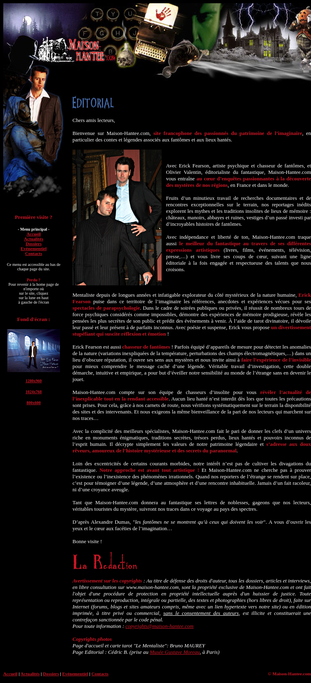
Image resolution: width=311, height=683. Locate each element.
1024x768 (34, 392)
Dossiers (34, 243)
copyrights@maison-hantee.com (160, 626)
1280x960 (34, 381)
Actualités (33, 238)
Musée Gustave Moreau (175, 652)
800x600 (34, 402)
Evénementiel (34, 248)
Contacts (33, 253)
